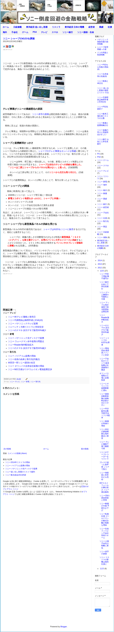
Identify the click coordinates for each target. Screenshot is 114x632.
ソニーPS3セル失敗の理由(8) (102, 67)
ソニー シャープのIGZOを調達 (19, 38)
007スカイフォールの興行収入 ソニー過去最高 (104, 487)
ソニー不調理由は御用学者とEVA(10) (25, 320)
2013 (100, 264)
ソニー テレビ (15, 381)
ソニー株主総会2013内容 (15, 475)
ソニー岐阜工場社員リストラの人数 (102, 116)
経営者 (91, 27)
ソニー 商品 (102, 227)
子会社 (14, 32)
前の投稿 (84, 449)
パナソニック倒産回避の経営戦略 (102, 42)
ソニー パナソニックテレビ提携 (23, 323)
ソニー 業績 (102, 199)
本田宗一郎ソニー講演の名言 (21, 362)
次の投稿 (7, 449)
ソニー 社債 (102, 218)
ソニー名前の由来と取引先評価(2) (24, 359)
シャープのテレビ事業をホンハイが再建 (57, 151)
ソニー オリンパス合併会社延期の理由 (26, 366)
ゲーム (25, 32)
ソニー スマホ (103, 166)
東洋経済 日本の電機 (74, 27)
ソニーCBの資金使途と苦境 (104, 498)
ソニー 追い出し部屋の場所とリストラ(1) (103, 90)
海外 (5, 32)
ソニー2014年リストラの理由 (17, 462)
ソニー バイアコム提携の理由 (22, 356)
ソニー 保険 (102, 237)
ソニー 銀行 (102, 204)
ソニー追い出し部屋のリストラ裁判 (20, 472)
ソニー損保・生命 (85, 32)
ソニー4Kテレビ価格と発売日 (22, 317)
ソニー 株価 (102, 193)
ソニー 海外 (102, 185)
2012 (100, 268)
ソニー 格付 (102, 190)
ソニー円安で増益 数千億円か (104, 276)
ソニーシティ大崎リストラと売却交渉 (25, 327)
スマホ (55, 32)
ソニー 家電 (25, 381)
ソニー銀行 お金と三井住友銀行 (103, 141)
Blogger (64, 627)
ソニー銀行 (67, 32)
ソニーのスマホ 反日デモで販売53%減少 (27, 330)
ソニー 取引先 (35, 381)
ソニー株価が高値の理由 (104, 423)
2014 (100, 260)
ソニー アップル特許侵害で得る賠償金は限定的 (104, 307)
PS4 (35, 32)
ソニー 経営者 (103, 207)
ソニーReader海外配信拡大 (21, 345)
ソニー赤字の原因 (40, 114)
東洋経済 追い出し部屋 (37, 27)
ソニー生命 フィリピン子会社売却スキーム (104, 533)
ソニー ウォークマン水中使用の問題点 (26, 341)
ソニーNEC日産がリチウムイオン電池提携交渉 (30, 369)
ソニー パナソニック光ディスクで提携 (26, 338)
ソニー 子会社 (103, 213)
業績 (101, 27)
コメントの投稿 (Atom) (17, 453)
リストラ (56, 27)
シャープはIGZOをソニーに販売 (58, 229)
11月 (102, 569)
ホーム (6, 27)
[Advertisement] (46, 56)
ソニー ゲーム (103, 160)
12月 (102, 271)
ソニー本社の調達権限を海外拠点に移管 (104, 433)
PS (98, 154)
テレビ (44, 32)
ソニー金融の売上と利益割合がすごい (102, 132)
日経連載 (17, 27)
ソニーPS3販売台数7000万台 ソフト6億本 (105, 413)
